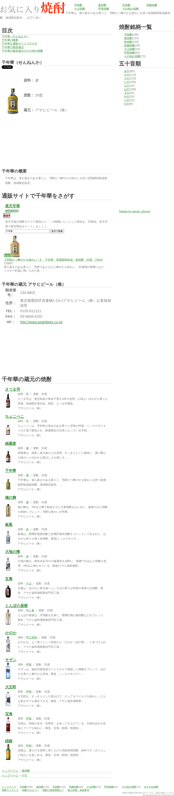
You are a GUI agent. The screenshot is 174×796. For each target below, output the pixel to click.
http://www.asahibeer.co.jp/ (41, 322)
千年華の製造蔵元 (13, 47)
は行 (127, 89)
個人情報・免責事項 (78, 790)
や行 (127, 96)
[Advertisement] (27, 139)
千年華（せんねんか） (15, 36)
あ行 (127, 71)
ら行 (127, 100)
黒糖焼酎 (151, 5)
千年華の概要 (10, 39)
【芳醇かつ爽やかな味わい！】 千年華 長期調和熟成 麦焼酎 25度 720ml (53, 259)
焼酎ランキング (10, 790)
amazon (11, 210)
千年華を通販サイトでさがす (20, 43)
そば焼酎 (79, 8)
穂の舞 (10, 497)
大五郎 (10, 687)
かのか (11, 633)
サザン (11, 660)
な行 (127, 85)
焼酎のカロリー (30, 790)
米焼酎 (126, 5)
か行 (127, 74)
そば (29, 583)
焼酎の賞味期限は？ (53, 790)
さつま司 (12, 389)
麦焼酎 (102, 5)
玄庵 (8, 579)
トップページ (9, 786)
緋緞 (8, 741)
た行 (127, 82)
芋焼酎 (78, 5)
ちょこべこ (14, 416)
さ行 (127, 78)
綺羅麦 (10, 443)
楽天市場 (12, 206)
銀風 (8, 524)
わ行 (127, 103)
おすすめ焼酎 (151, 786)
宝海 (8, 714)
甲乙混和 (31, 637)
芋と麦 (30, 610)
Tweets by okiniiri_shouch (134, 211)
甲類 (29, 664)
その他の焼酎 (130, 8)
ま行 (127, 92)
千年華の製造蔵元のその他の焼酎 (22, 50)
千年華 (10, 470)
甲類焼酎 (103, 8)
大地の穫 (12, 552)
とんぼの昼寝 (16, 606)
